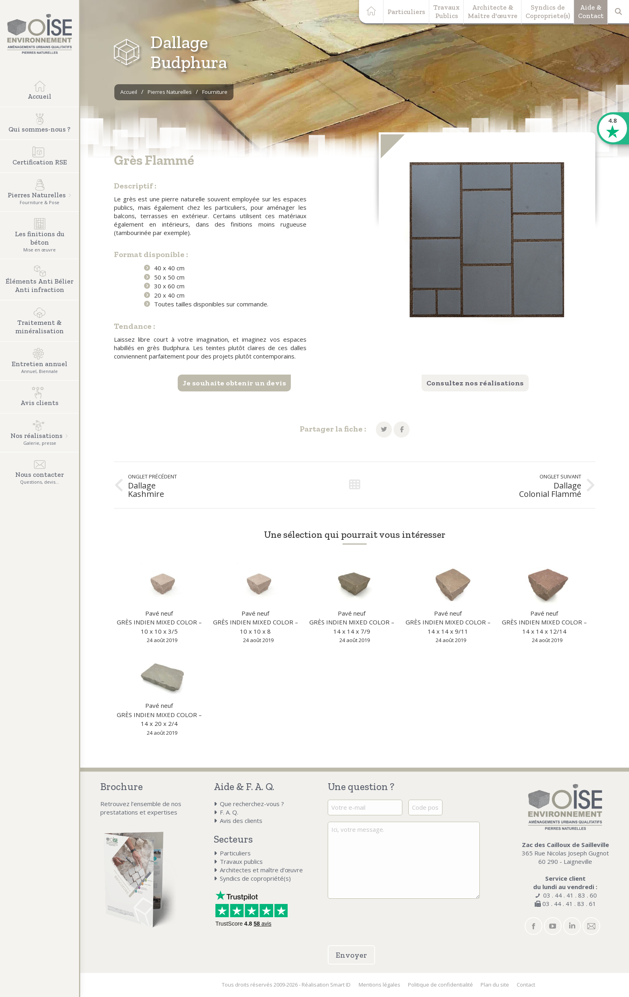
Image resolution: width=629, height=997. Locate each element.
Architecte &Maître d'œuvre (492, 11)
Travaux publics (241, 861)
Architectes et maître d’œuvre (261, 870)
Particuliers (406, 12)
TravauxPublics (446, 11)
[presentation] (375, 917)
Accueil (128, 91)
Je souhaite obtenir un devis (234, 383)
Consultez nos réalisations (475, 383)
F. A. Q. (229, 812)
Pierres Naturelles (170, 91)
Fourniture (214, 91)
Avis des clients (241, 821)
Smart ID (340, 984)
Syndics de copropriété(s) (255, 878)
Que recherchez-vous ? (252, 804)
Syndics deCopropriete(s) (548, 11)
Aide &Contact (591, 11)
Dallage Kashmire (146, 489)
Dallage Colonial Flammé (550, 489)
